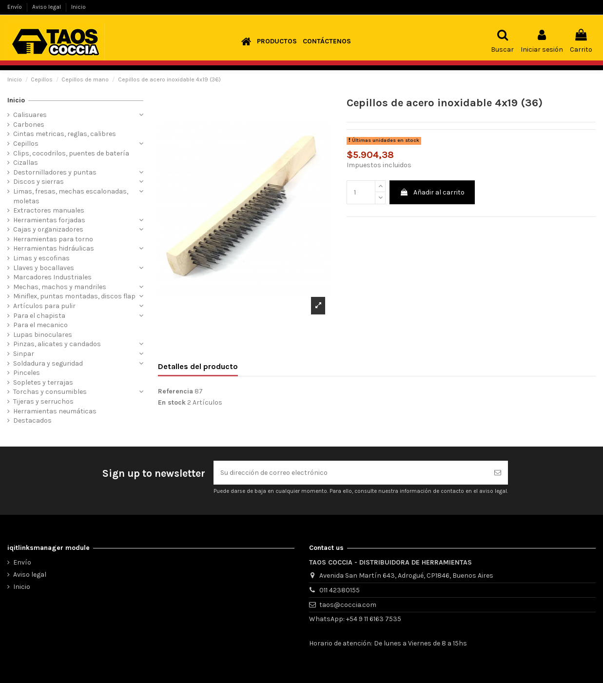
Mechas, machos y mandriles (59, 287)
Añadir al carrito (432, 192)
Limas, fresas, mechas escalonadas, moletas (70, 196)
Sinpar (23, 354)
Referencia (175, 391)
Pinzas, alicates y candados (57, 344)
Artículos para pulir (44, 306)
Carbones (28, 124)
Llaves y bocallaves (43, 268)
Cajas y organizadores (48, 229)
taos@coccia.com (347, 605)
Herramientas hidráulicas (53, 248)
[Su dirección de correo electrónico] (350, 473)
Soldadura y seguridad (48, 363)
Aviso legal (47, 6)
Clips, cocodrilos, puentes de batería (71, 153)
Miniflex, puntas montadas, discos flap (74, 296)
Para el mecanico (40, 325)
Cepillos (26, 143)
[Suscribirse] (497, 473)
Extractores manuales (48, 210)
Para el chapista (39, 316)
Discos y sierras (38, 181)
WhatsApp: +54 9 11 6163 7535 (355, 619)
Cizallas (25, 162)
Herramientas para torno (53, 239)
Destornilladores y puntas (55, 172)
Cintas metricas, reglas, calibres (64, 134)
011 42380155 (339, 590)
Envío (15, 6)
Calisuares (30, 115)
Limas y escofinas (41, 258)
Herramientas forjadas (49, 220)
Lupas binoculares (42, 335)
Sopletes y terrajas (43, 382)
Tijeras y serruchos (43, 401)
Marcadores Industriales (52, 277)
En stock (172, 402)
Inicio (78, 6)
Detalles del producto (198, 366)
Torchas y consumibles (50, 392)
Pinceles (26, 373)
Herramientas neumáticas (55, 411)
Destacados (32, 420)
